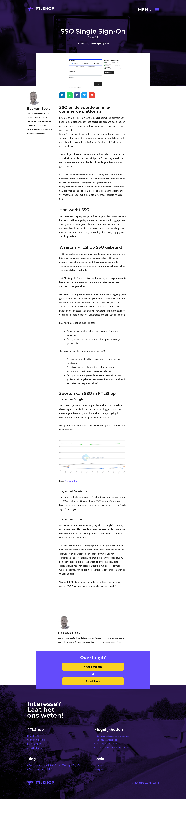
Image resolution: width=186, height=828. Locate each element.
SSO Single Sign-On (71, 765)
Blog (88, 43)
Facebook (99, 765)
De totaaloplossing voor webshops (114, 736)
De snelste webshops (107, 740)
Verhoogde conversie (107, 744)
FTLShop (80, 43)
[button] (148, 10)
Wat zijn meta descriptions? (43, 765)
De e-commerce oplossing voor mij (114, 748)
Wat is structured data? (41, 769)
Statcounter (71, 481)
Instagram (99, 769)
